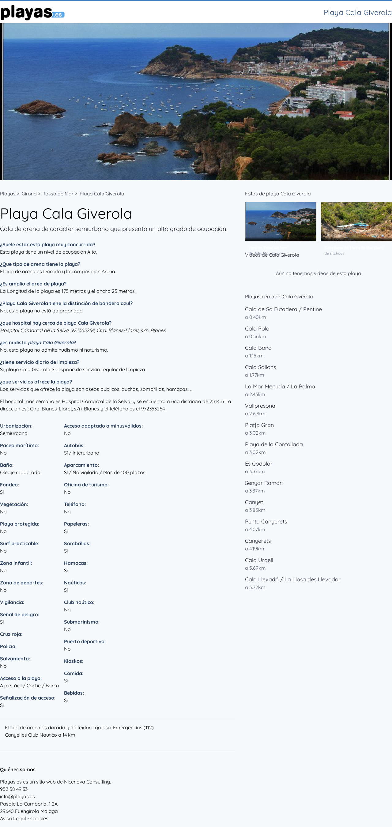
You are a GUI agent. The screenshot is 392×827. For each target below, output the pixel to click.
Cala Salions (260, 367)
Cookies (39, 818)
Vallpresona (260, 405)
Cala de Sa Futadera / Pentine (283, 309)
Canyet (254, 502)
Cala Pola (257, 328)
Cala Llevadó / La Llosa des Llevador (293, 579)
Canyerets (258, 540)
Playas (8, 194)
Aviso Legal (13, 818)
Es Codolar (259, 463)
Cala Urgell (259, 560)
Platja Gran (259, 425)
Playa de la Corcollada (274, 444)
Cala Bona (258, 347)
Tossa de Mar (58, 194)
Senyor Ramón (264, 482)
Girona (29, 194)
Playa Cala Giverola (102, 194)
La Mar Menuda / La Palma (280, 386)
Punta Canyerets (266, 521)
